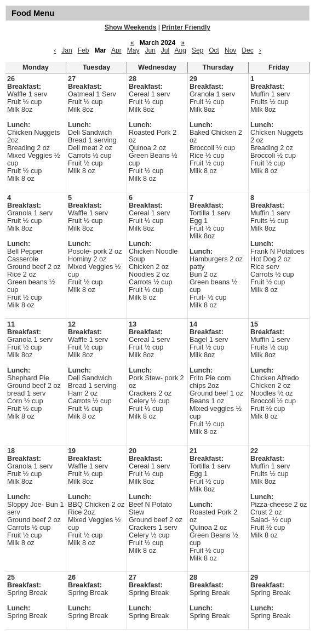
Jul (165, 50)
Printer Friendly (186, 27)
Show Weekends (130, 27)
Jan (66, 50)
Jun (150, 50)
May (133, 50)
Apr (116, 50)
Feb (83, 50)
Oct (214, 50)
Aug (180, 50)
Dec (247, 50)
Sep (197, 50)
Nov (230, 50)
